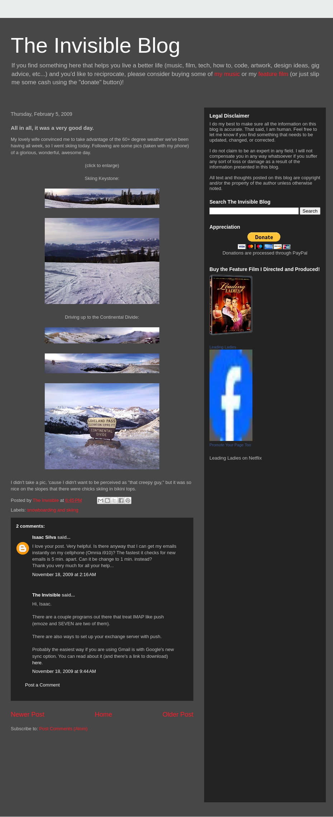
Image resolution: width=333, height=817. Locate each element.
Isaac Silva (44, 537)
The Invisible (46, 595)
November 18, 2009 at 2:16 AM (64, 574)
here (37, 662)
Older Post (178, 714)
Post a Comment (42, 685)
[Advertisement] (43, 770)
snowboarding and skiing (52, 510)
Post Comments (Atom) (63, 728)
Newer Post (27, 714)
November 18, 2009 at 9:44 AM (64, 671)
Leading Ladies (222, 347)
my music (227, 74)
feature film (274, 74)
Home (103, 714)
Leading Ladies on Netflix (235, 458)
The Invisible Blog (95, 45)
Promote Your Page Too (230, 445)
